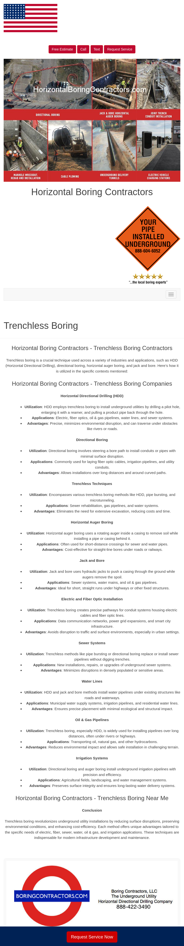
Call (83, 49)
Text (97, 49)
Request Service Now (92, 937)
